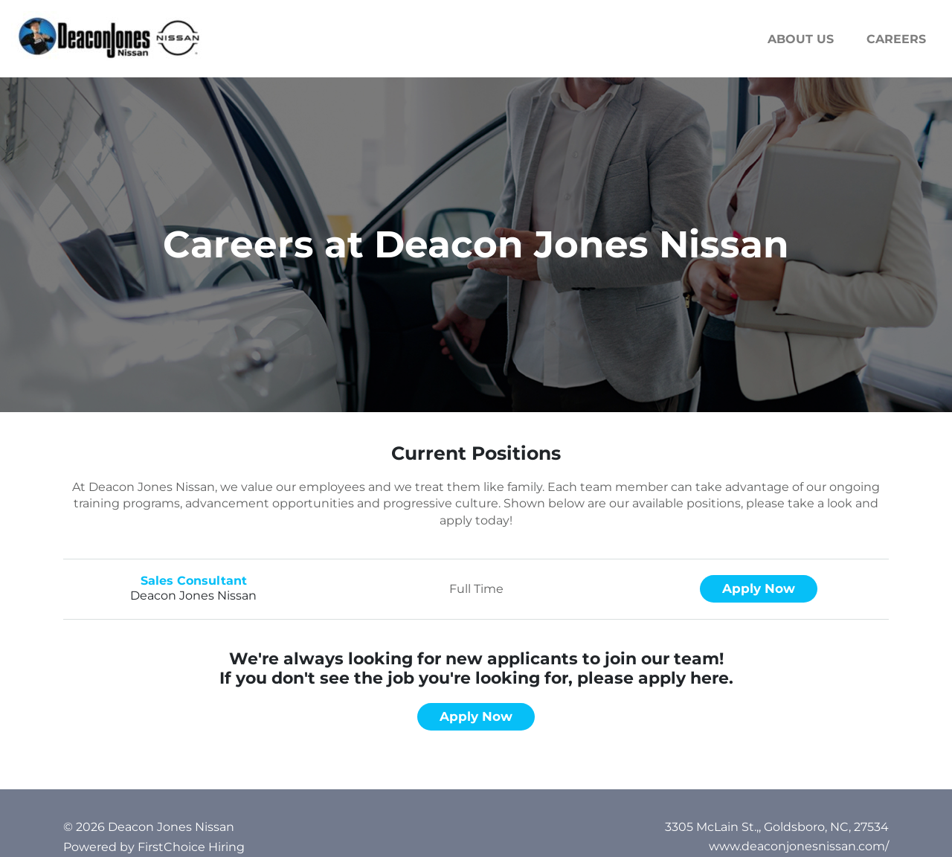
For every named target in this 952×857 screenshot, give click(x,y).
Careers (896, 39)
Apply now (758, 588)
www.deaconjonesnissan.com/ (799, 846)
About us (801, 39)
